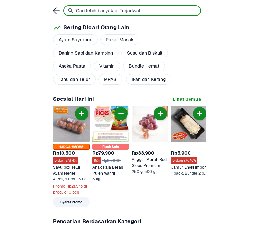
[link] (187, 99)
